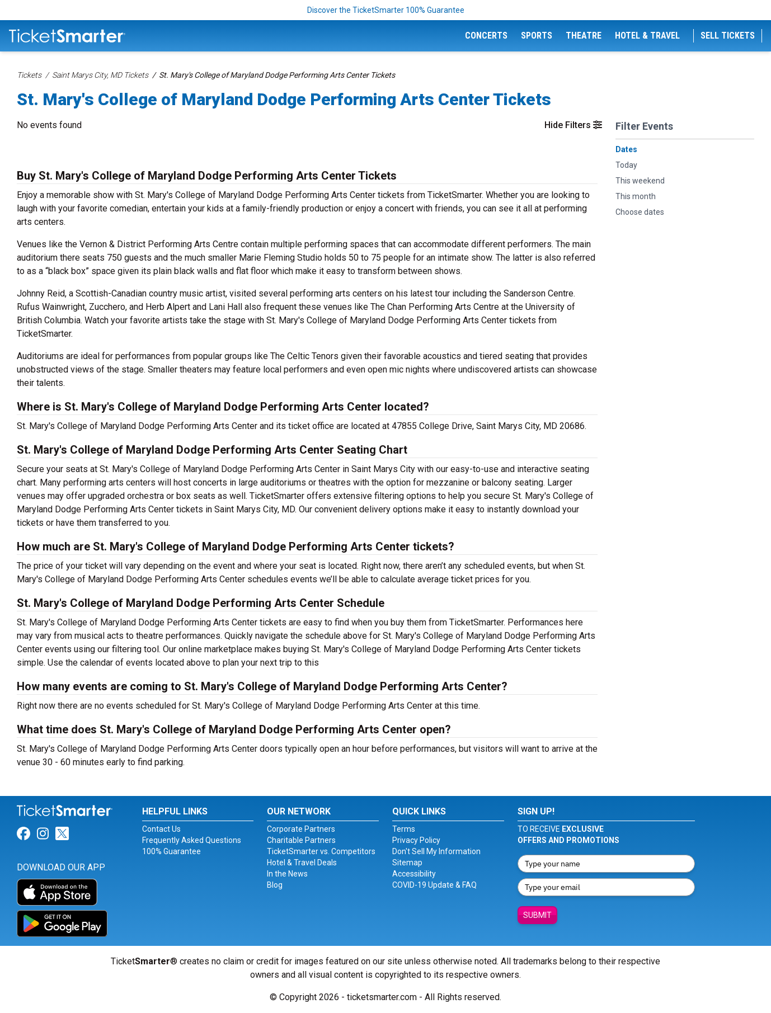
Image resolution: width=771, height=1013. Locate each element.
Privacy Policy (416, 840)
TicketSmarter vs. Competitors (321, 851)
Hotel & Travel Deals (302, 862)
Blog (275, 884)
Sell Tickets (728, 35)
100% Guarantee (171, 851)
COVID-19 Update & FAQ (434, 884)
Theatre (583, 35)
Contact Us (161, 828)
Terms (403, 828)
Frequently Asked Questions (191, 840)
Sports (536, 35)
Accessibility (414, 873)
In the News (287, 873)
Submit (537, 915)
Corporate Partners (301, 828)
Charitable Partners (301, 840)
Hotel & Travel (647, 35)
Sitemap (407, 862)
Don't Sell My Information (436, 851)
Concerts (486, 35)
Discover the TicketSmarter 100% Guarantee (385, 10)
